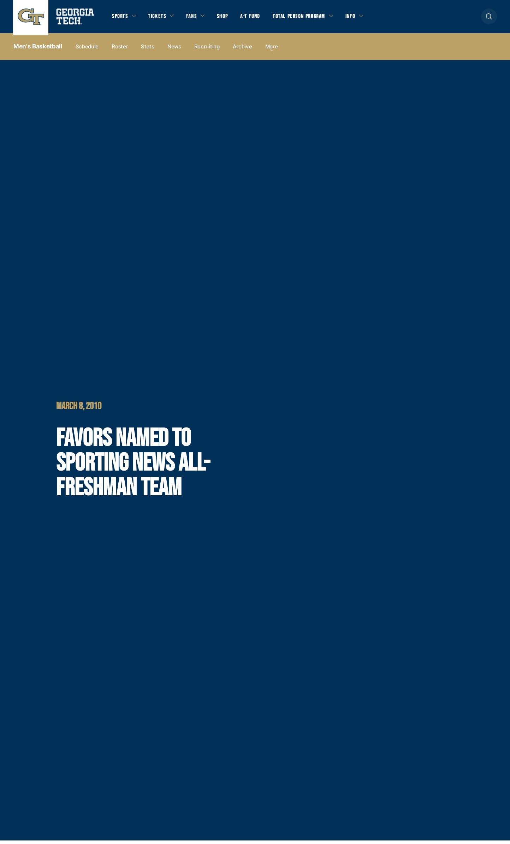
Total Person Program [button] (307, 18)
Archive (242, 50)
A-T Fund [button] (256, 18)
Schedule (87, 50)
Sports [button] (120, 18)
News (174, 50)
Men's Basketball (38, 49)
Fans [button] (194, 18)
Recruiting (207, 50)
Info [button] (361, 18)
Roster (120, 50)
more (271, 50)
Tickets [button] (159, 18)
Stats (147, 50)
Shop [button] (227, 18)
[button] (489, 18)
